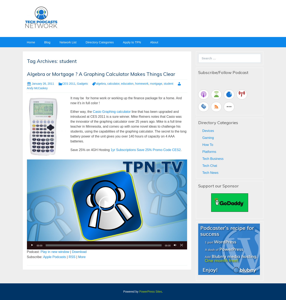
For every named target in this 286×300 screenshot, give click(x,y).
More (82, 257)
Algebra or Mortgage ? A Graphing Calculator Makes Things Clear (101, 74)
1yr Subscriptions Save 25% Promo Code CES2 (146, 150)
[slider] (104, 245)
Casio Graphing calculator (112, 111)
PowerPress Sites (150, 291)
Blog (47, 42)
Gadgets (82, 83)
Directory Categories (100, 42)
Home (31, 42)
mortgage (156, 83)
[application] (107, 204)
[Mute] (175, 245)
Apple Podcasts (54, 257)
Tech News (210, 172)
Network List (67, 42)
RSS (72, 257)
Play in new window (55, 252)
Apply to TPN (132, 42)
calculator (113, 83)
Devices (208, 131)
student (168, 83)
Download (79, 252)
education (127, 83)
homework (141, 83)
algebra (101, 83)
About (154, 42)
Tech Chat (209, 165)
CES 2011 (68, 83)
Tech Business (212, 158)
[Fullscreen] (182, 245)
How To (207, 145)
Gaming (208, 138)
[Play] (32, 245)
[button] (107, 204)
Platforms (209, 151)
